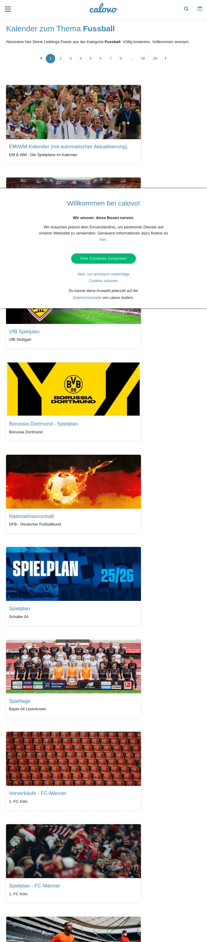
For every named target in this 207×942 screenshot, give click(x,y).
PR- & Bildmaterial (120, 854)
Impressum (160, 872)
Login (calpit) (70, 854)
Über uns (158, 854)
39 (155, 60)
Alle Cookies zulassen (103, 259)
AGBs (19, 872)
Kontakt (20, 854)
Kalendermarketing (74, 844)
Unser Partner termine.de (171, 844)
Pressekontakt (116, 863)
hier (103, 239)
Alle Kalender (24, 796)
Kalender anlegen (73, 863)
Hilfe (18, 844)
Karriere (157, 863)
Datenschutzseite (87, 299)
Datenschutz (24, 863)
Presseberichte (117, 844)
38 (143, 60)
